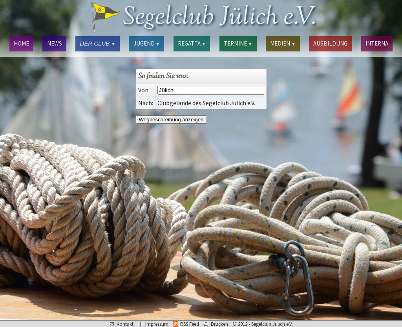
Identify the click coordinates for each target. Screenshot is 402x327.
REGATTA (192, 43)
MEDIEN (282, 43)
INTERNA (376, 43)
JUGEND (146, 43)
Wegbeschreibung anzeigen (171, 119)
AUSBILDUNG (330, 43)
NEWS (54, 43)
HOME (21, 43)
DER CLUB (97, 43)
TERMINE (238, 43)
